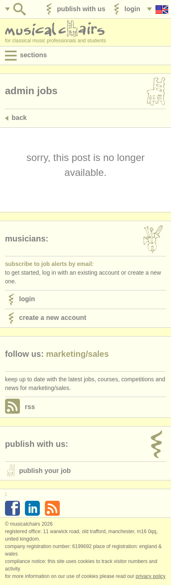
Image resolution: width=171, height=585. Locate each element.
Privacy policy (151, 576)
